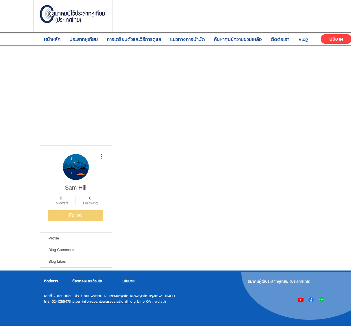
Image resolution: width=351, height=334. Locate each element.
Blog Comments (62, 250)
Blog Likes (57, 261)
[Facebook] (311, 299)
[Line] (321, 299)
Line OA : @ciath (151, 301)
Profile (54, 238)
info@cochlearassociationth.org (109, 301)
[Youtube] (300, 299)
